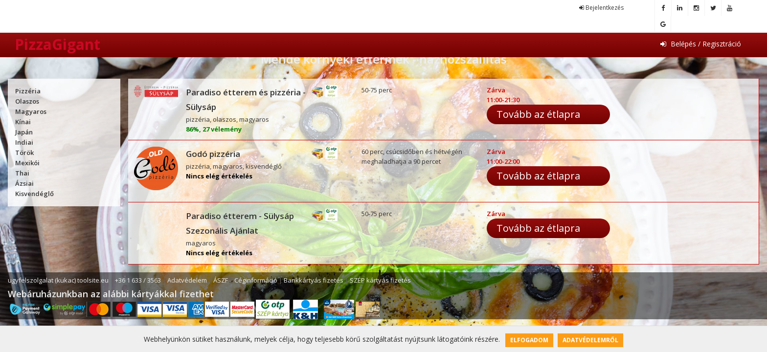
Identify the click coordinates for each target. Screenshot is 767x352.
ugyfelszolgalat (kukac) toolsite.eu (58, 280)
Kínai (23, 121)
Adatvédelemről (590, 340)
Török (24, 152)
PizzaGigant (57, 44)
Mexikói (27, 162)
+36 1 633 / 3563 (138, 280)
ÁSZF (220, 280)
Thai (22, 173)
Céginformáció (255, 280)
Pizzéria (28, 91)
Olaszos (27, 101)
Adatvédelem (187, 280)
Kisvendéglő (34, 193)
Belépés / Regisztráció (700, 43)
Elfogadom (529, 340)
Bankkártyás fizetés (313, 280)
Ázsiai (24, 183)
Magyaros (30, 111)
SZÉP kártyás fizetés (380, 280)
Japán (24, 132)
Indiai (24, 142)
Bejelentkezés (601, 7)
